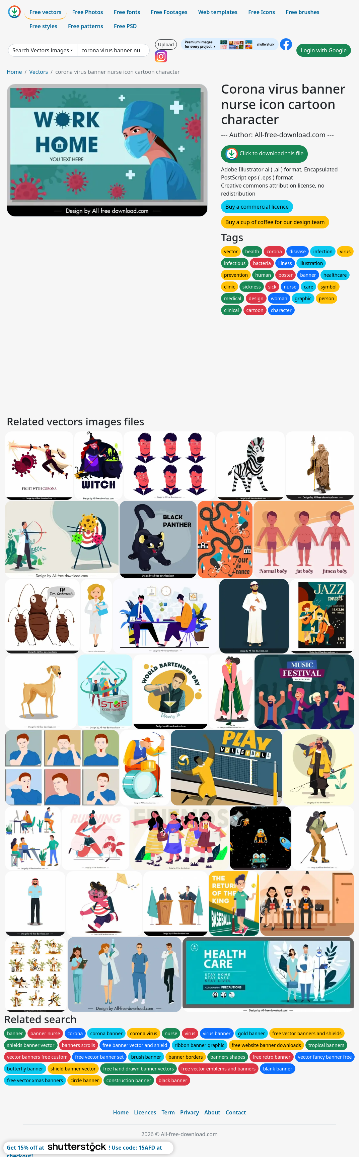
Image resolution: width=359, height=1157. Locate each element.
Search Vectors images (40, 50)
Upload (166, 44)
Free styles (43, 26)
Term (168, 1112)
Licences (145, 1112)
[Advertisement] (179, 364)
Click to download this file (264, 154)
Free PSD (125, 26)
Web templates (217, 12)
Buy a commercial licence (257, 206)
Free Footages (169, 12)
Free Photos (87, 12)
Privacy (189, 1112)
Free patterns (85, 26)
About (212, 1112)
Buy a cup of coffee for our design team (275, 222)
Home (14, 71)
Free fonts (127, 12)
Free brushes (302, 12)
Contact (236, 1112)
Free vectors (45, 12)
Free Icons (261, 12)
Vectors (38, 71)
